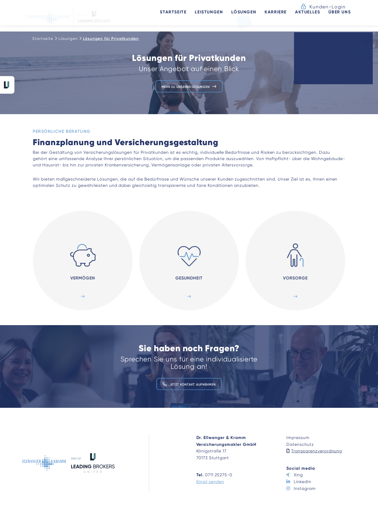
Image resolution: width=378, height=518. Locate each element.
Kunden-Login (327, 6)
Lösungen (68, 38)
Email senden (210, 481)
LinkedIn (302, 481)
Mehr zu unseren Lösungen (185, 86)
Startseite (168, 17)
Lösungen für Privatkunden (111, 38)
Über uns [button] (334, 17)
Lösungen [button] (238, 17)
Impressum (297, 437)
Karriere (271, 17)
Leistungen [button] (204, 17)
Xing (298, 474)
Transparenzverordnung (316, 450)
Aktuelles (302, 17)
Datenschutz (300, 444)
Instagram (305, 488)
